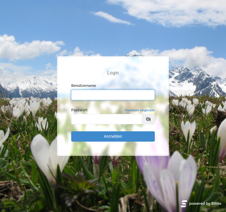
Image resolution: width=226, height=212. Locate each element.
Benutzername (83, 85)
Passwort (113, 110)
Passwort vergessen (140, 110)
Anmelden (113, 136)
